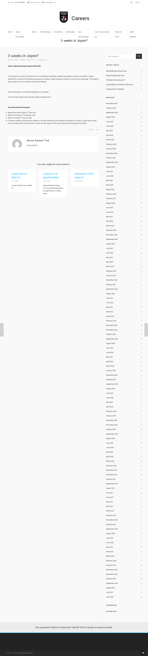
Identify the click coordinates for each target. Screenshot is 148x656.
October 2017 (111, 479)
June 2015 (110, 597)
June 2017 (110, 497)
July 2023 (109, 207)
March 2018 (110, 461)
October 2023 (111, 198)
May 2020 (109, 357)
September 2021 (112, 289)
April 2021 (109, 312)
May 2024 (109, 180)
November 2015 (111, 574)
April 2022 (109, 262)
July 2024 (109, 171)
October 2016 (111, 524)
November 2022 (111, 235)
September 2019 (112, 384)
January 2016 (111, 565)
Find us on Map (33, 2)
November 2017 (111, 474)
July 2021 (109, 298)
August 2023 (110, 203)
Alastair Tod (30, 60)
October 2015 (111, 579)
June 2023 (110, 212)
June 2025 (110, 126)
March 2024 (110, 189)
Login (138, 2)
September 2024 (112, 162)
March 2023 (110, 226)
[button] (139, 56)
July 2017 (109, 493)
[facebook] (131, 2)
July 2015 (109, 592)
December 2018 (111, 420)
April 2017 (109, 506)
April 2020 (109, 361)
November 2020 (111, 330)
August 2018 (110, 438)
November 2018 (111, 425)
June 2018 (110, 447)
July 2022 (109, 248)
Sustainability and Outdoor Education (119, 84)
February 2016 (111, 561)
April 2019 (109, 407)
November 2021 (111, 280)
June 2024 (110, 176)
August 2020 (110, 343)
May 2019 (109, 402)
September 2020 (112, 339)
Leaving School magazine (115, 89)
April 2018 (109, 456)
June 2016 (110, 542)
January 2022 (111, 275)
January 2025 (111, 149)
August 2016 (110, 533)
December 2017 (111, 470)
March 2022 (110, 266)
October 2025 (111, 108)
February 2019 (111, 411)
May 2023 (109, 216)
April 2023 (109, 221)
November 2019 (111, 375)
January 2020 (111, 370)
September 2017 (112, 484)
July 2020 (109, 348)
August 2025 (110, 117)
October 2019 (111, 379)
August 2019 (110, 388)
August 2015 (110, 588)
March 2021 (110, 316)
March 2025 (110, 139)
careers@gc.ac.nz (49, 2)
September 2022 (112, 239)
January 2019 (111, 416)
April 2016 (109, 551)
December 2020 (111, 325)
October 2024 (111, 158)
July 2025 (109, 121)
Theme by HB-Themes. (26, 653)
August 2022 (110, 244)
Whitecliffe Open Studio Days (116, 71)
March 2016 (110, 556)
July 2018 (109, 443)
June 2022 (110, 253)
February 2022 (111, 271)
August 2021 (110, 293)
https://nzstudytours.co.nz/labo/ (37, 92)
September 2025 (112, 112)
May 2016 (109, 547)
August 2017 (110, 488)
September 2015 (112, 583)
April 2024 (109, 185)
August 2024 (110, 167)
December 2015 (111, 569)
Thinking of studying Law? (115, 80)
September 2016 (112, 529)
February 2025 (111, 144)
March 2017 (110, 511)
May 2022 (109, 257)
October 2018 (111, 429)
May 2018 (109, 452)
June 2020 (110, 352)
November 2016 (111, 520)
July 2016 (109, 538)
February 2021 (111, 321)
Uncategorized (42, 60)
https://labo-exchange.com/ (41, 97)
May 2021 (109, 307)
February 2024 (111, 194)
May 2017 (109, 502)
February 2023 (111, 230)
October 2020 (111, 334)
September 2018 (112, 434)
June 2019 (110, 398)
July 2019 (109, 393)
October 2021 (111, 284)
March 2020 (110, 366)
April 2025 (109, 135)
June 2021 (110, 302)
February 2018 (111, 465)
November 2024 (111, 153)
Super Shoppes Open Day (115, 75)
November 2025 (111, 103)
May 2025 (109, 131)
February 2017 (111, 515)
